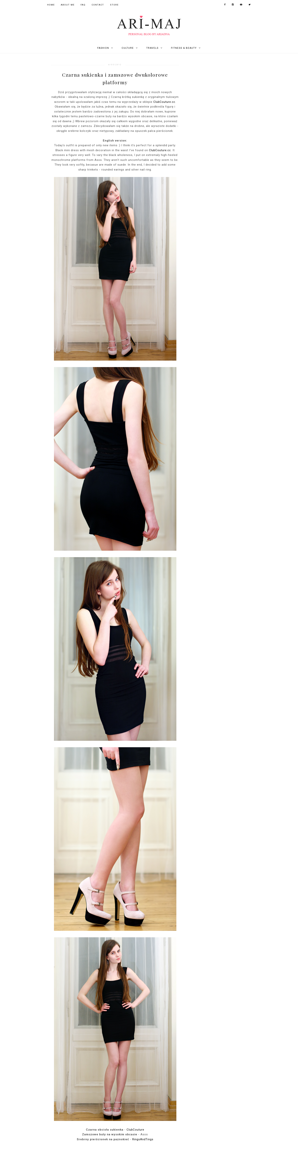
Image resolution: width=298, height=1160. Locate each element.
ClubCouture (135, 1129)
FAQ (83, 5)
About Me (67, 5)
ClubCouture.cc (164, 102)
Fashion (103, 48)
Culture (128, 48)
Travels (152, 48)
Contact (98, 5)
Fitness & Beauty (184, 48)
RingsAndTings (142, 1139)
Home (51, 5)
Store (114, 5)
